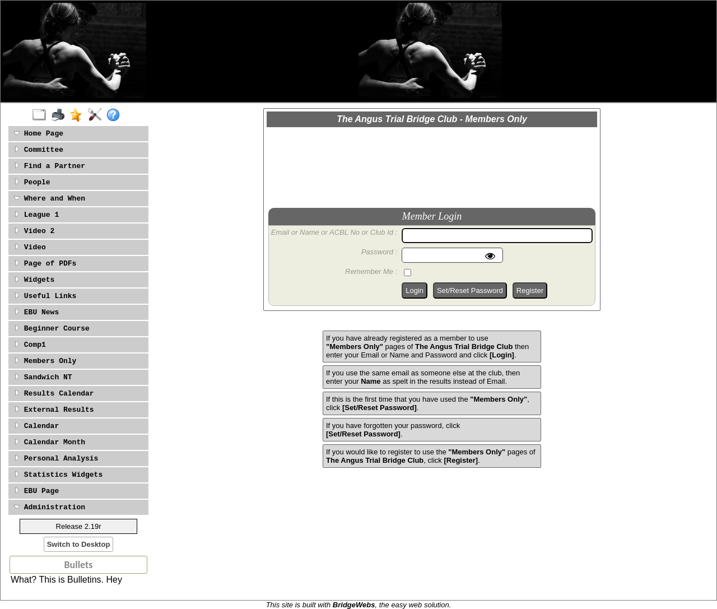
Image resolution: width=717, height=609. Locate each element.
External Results (54, 410)
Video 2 (34, 231)
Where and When (49, 198)
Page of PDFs (45, 263)
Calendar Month (49, 442)
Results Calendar (54, 393)
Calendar (36, 426)
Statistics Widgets (58, 475)
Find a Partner (49, 166)
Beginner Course (52, 328)
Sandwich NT (43, 377)
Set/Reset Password (470, 290)
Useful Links (45, 296)
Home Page (38, 133)
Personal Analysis (56, 458)
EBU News (36, 312)
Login (414, 290)
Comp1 (30, 345)
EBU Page (36, 491)
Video (30, 247)
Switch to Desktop (78, 544)
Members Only (45, 361)
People (32, 182)
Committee (38, 150)
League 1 (36, 215)
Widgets (34, 280)
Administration (49, 507)
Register (529, 290)
